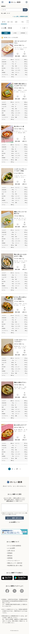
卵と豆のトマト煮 (19, 126)
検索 (25, 9)
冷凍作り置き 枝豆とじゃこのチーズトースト (20, 84)
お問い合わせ (9, 501)
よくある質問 (12, 522)
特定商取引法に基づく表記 (14, 565)
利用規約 (9, 553)
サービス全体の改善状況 (14, 545)
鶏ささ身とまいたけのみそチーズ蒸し (20, 255)
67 (17, 469)
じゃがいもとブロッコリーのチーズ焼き (20, 170)
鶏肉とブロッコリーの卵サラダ (20, 212)
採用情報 (9, 558)
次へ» (20, 469)
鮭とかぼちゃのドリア (20, 425)
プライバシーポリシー (13, 560)
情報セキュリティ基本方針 (14, 563)
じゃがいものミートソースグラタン (20, 340)
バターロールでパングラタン (20, 42)
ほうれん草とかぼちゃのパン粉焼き (20, 298)
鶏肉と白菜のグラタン (20, 382)
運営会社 (9, 555)
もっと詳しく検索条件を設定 (21, 16)
